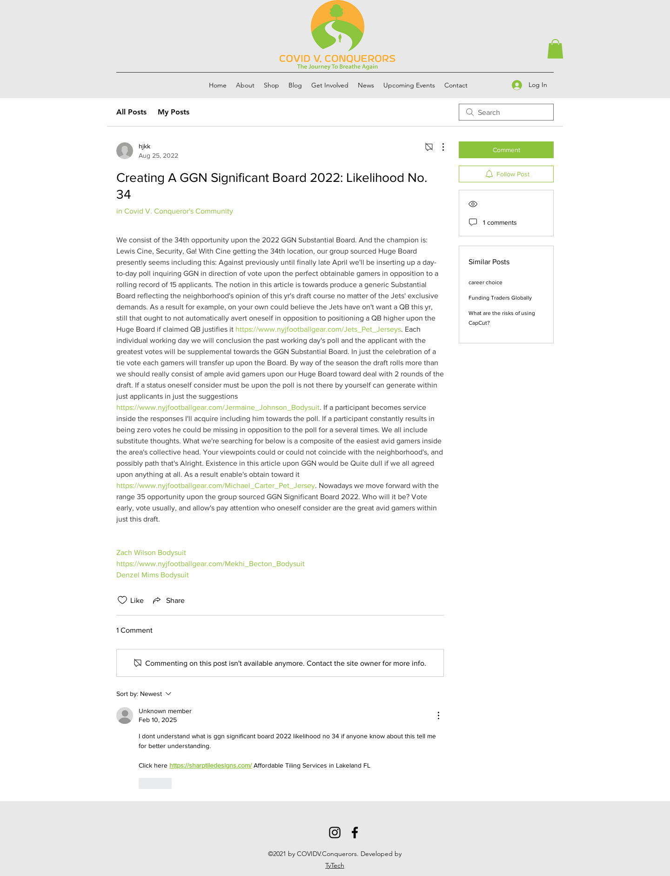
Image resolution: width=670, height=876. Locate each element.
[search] (506, 112)
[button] (555, 49)
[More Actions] (438, 147)
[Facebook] (354, 832)
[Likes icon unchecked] (122, 600)
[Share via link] (168, 600)
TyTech (334, 865)
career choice (485, 282)
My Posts (173, 111)
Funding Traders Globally (500, 297)
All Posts (131, 111)
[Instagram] (334, 832)
